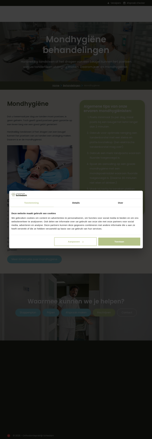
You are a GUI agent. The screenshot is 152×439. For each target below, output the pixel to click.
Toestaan (119, 241)
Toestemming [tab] (31, 202)
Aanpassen (75, 241)
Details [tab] (76, 202)
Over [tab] (120, 202)
